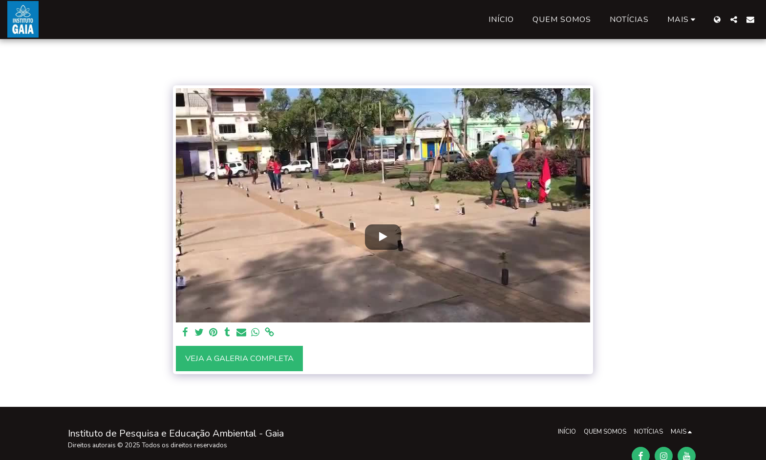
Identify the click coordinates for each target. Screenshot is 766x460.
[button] (734, 19)
